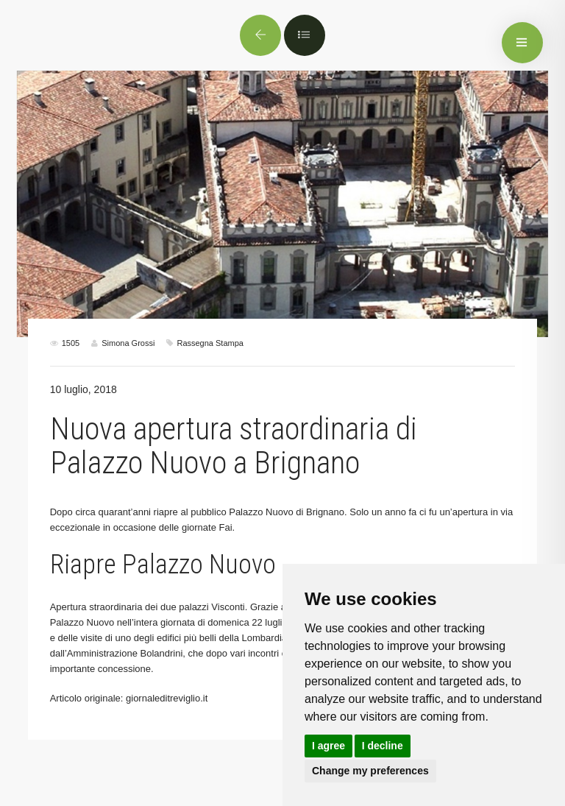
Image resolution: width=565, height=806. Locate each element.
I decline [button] (382, 746)
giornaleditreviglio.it (166, 698)
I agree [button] (328, 746)
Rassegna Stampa (210, 343)
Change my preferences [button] (370, 771)
